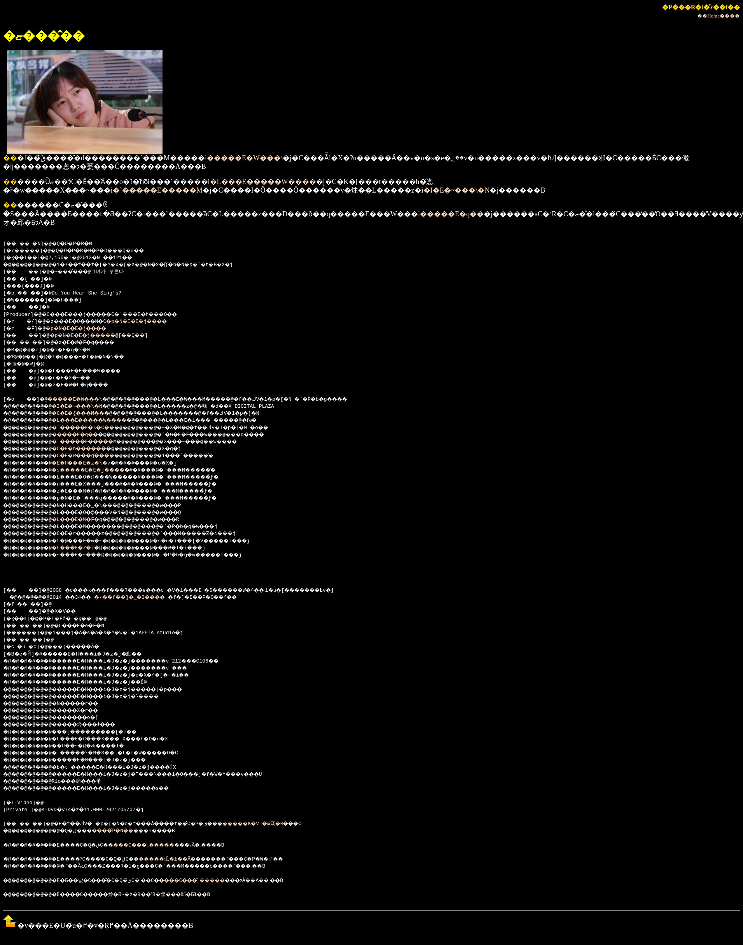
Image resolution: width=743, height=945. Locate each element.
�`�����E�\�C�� (94, 427)
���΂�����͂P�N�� (140, 831)
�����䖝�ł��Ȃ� (191, 859)
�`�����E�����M (158, 190)
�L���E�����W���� (263, 182)
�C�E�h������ (89, 448)
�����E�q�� (452, 214)
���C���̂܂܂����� (164, 845)
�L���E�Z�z (82, 548)
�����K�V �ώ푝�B (288, 824)
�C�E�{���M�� (88, 413)
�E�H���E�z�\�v (91, 463)
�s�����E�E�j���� (100, 470)
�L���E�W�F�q (86, 519)
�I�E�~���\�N (456, 190)
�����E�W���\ (245, 158)
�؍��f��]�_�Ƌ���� (144, 597)
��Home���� (718, 16)
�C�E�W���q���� (94, 455)
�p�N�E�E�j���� (153, 321)
